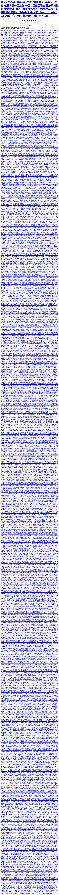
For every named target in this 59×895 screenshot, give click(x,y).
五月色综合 (13, 263)
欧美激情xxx (49, 456)
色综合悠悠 (33, 495)
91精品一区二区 (33, 361)
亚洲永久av (24, 863)
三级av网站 (24, 105)
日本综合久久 (8, 854)
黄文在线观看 (47, 111)
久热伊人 (9, 427)
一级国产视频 (10, 37)
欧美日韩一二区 (23, 527)
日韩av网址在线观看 (17, 579)
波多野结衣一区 (16, 858)
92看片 (50, 667)
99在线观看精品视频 (46, 205)
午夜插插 (13, 109)
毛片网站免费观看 (25, 71)
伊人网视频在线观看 (52, 93)
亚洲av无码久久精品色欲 (15, 869)
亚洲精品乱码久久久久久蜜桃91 (48, 313)
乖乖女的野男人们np (46, 287)
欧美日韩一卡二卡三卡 (27, 190)
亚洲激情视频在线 (8, 775)
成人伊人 (41, 596)
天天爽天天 (19, 261)
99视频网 (29, 327)
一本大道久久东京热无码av (41, 314)
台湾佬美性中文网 (28, 261)
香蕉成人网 (12, 795)
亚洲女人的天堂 (14, 134)
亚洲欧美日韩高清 (38, 730)
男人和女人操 (24, 401)
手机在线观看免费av (28, 51)
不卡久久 (48, 226)
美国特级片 (40, 887)
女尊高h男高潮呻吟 (40, 450)
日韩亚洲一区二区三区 (47, 232)
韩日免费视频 (6, 537)
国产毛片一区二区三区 (22, 469)
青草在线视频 (54, 440)
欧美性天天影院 (19, 521)
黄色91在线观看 (7, 222)
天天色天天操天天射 (35, 366)
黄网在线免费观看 (33, 445)
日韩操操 (18, 185)
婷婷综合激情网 (15, 305)
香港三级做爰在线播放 (19, 258)
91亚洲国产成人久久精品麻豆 (15, 813)
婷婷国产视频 (42, 103)
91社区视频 (26, 366)
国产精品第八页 (34, 93)
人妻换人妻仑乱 (37, 56)
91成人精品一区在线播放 (18, 735)
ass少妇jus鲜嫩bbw (47, 511)
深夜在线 (28, 197)
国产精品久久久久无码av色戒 (40, 179)
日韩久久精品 (53, 658)
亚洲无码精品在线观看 (22, 388)
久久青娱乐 (11, 885)
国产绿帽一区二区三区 (7, 229)
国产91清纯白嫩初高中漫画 (11, 392)
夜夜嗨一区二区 (20, 297)
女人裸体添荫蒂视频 (20, 338)
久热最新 (34, 168)
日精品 (45, 556)
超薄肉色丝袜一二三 (35, 201)
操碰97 (16, 214)
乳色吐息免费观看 (10, 766)
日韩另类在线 (11, 451)
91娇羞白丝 (52, 419)
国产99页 (54, 285)
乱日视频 (5, 695)
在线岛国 (46, 189)
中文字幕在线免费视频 (19, 688)
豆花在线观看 (38, 50)
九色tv (49, 230)
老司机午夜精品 (37, 238)
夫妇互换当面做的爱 (18, 532)
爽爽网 (47, 658)
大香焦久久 (52, 625)
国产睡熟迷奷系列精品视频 (18, 829)
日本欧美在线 (4, 438)
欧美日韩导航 (31, 667)
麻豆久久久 (50, 209)
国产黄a (48, 566)
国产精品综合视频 (32, 480)
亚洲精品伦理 (47, 803)
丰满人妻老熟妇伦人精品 (8, 640)
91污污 (32, 613)
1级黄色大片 (21, 461)
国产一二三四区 (26, 524)
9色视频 (34, 403)
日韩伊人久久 (18, 218)
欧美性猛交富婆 (40, 248)
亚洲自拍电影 (15, 751)
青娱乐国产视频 (52, 571)
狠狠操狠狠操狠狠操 (40, 754)
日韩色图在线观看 (44, 74)
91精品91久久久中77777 (14, 414)
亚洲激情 (51, 122)
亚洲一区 (22, 811)
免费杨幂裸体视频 (47, 47)
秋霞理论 (28, 632)
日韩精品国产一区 (14, 582)
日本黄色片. (42, 529)
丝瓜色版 (30, 313)
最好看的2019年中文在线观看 (23, 119)
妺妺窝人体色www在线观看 (24, 845)
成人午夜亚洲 (29, 79)
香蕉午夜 (10, 400)
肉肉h (23, 314)
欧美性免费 (30, 353)
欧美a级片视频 (5, 440)
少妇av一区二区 (45, 806)
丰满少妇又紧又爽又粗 (7, 345)
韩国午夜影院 (48, 479)
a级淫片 (3, 824)
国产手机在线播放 (37, 111)
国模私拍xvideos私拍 (24, 785)
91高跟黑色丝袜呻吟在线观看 (14, 80)
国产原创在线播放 (49, 284)
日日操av (31, 469)
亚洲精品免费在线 (14, 477)
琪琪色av (26, 879)
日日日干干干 (37, 735)
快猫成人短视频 (26, 129)
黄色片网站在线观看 (27, 89)
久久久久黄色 (51, 177)
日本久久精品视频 (34, 174)
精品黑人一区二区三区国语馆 (40, 211)
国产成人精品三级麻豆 (23, 563)
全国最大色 (8, 505)
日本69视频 (16, 448)
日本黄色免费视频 (41, 182)
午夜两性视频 (37, 796)
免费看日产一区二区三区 (13, 174)
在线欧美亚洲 (9, 632)
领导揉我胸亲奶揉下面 (42, 363)
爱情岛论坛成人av (26, 192)
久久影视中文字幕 (34, 617)
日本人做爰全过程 (47, 369)
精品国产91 (11, 611)
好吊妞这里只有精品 (12, 200)
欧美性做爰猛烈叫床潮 (19, 106)
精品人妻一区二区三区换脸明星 (48, 39)
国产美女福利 (54, 740)
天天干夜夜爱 (35, 758)
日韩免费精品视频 (33, 276)
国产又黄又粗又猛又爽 (31, 392)
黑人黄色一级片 (30, 738)
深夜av (3, 711)
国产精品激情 (37, 297)
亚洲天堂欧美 (13, 245)
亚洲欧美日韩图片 (13, 758)
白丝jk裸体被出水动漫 (17, 398)
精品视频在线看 (38, 877)
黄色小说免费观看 (50, 580)
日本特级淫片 (13, 756)
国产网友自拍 (53, 192)
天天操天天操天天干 (32, 121)
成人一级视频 (28, 521)
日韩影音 (3, 106)
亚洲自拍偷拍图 (17, 854)
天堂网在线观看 (39, 316)
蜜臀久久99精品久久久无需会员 (30, 663)
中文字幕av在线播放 (30, 493)
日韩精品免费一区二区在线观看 (46, 543)
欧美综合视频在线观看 (37, 551)
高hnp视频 (10, 145)
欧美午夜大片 (17, 745)
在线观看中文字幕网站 (48, 567)
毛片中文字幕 (41, 180)
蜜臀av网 (46, 858)
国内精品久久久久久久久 (18, 426)
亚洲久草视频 (34, 66)
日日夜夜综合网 (20, 334)
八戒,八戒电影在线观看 (37, 767)
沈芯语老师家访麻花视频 (24, 513)
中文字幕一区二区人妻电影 (40, 235)
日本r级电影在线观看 (23, 326)
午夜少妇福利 (10, 176)
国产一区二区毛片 (46, 409)
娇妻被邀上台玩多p (36, 684)
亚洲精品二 (7, 735)
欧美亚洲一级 (11, 387)
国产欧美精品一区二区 (23, 558)
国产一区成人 (53, 892)
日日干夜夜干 (48, 550)
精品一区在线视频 (29, 780)
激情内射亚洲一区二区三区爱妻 (47, 622)
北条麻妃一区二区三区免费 (33, 409)
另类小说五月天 (12, 98)
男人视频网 (9, 269)
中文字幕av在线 (28, 598)
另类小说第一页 (51, 92)
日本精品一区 (45, 753)
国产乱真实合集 (15, 132)
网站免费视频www (16, 848)
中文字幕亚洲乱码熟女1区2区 (36, 142)
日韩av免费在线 (49, 193)
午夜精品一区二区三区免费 (13, 316)
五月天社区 (30, 301)
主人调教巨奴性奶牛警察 (25, 205)
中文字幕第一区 (29, 250)
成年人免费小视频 (27, 463)
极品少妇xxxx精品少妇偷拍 (51, 698)
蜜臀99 (51, 363)
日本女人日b (40, 642)
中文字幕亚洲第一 (50, 242)
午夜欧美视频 (18, 480)
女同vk (2, 129)
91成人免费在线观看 (38, 688)
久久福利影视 (49, 564)
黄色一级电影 (14, 877)
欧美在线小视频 (24, 361)
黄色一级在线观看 (48, 156)
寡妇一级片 (9, 601)
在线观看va (38, 677)
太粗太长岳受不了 (6, 730)
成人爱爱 (13, 769)
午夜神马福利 (51, 521)
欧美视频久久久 (39, 340)
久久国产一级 (17, 108)
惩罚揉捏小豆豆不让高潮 (19, 616)
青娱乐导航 (36, 374)
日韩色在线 (8, 574)
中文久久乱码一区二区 (15, 332)
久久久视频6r (29, 297)
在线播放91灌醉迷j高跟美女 (29, 269)
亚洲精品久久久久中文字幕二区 (32, 139)
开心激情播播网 (52, 743)
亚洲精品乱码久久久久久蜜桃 (14, 356)
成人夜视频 (8, 890)
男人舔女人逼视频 (23, 419)
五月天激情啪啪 (33, 388)
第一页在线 (8, 255)
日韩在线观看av (48, 674)
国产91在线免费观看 (18, 535)
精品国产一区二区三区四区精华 (22, 550)
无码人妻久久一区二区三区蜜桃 (24, 308)
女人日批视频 (22, 92)
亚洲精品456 (22, 103)
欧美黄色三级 (26, 474)
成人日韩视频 (32, 158)
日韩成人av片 (36, 306)
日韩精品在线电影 (42, 106)
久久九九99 (41, 464)
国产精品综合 (46, 206)
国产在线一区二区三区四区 (17, 619)
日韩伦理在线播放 (45, 440)
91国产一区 (21, 877)
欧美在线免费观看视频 (41, 509)
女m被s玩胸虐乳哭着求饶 (48, 258)
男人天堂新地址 (18, 416)
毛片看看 (25, 721)
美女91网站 (50, 508)
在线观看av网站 (12, 293)
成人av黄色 (46, 730)
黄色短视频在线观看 (50, 501)
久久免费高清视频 (50, 808)
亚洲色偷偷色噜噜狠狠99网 (43, 738)
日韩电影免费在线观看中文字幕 (15, 493)
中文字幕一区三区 (6, 663)
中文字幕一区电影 (14, 203)
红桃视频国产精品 (31, 137)
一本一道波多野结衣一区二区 (19, 584)
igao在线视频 (53, 171)
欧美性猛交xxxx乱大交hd (42, 408)
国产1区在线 (41, 480)
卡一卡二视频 (22, 437)
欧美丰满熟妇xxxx (46, 229)
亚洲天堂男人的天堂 (34, 287)
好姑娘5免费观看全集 (41, 682)
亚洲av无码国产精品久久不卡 (31, 101)
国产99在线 (33, 71)
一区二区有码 (43, 355)
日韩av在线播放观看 (12, 92)
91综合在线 (20, 82)
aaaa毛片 (38, 118)
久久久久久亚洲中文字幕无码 (33, 206)
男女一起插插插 (52, 124)
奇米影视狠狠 (24, 708)
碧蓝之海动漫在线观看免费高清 (32, 832)
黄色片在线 (53, 540)
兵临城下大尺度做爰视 (20, 161)
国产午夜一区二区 (36, 421)
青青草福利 (32, 866)
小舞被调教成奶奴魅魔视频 (47, 101)
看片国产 (55, 205)
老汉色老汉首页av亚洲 (29, 226)
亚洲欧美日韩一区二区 (49, 883)
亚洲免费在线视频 (53, 584)
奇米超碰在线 (38, 116)
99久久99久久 (8, 484)
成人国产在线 (40, 401)
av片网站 (54, 877)
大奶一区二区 (13, 209)
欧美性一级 (26, 724)
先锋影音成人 (6, 743)
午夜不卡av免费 (17, 593)
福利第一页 (12, 113)
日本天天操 (28, 87)
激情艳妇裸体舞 (48, 467)
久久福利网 (30, 405)
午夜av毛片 (33, 858)
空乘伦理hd (20, 35)
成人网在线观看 (44, 426)
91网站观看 (14, 206)
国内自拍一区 (52, 245)
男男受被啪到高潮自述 (10, 238)
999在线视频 (41, 253)
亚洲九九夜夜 (4, 203)
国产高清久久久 (22, 343)
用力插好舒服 (10, 214)
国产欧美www (48, 871)
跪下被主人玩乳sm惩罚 (37, 593)
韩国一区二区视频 (32, 671)
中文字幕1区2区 (21, 98)
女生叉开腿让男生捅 (19, 529)
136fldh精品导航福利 (17, 787)
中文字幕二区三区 (11, 121)
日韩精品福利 (48, 833)
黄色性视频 (19, 101)
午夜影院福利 (31, 875)
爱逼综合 (38, 122)
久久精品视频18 (33, 145)
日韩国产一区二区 (25, 303)
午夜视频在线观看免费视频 (18, 830)
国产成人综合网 (18, 126)
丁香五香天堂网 (39, 334)
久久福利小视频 (9, 216)
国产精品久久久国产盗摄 (46, 890)
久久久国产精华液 (28, 867)
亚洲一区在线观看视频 (32, 355)
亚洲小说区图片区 (39, 301)
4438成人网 (46, 585)
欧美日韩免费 (26, 95)
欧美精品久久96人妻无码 (28, 68)
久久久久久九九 (49, 140)
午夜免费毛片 (10, 658)
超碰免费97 (8, 600)
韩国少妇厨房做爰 (20, 567)
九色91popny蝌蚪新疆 (11, 326)
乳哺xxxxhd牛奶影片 (12, 163)
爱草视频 (42, 109)
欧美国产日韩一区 (17, 880)
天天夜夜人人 (42, 361)
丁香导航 (24, 142)
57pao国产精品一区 (29, 318)
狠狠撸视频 (32, 401)
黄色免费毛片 (48, 864)
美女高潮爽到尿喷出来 (46, 758)
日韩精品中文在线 (43, 303)
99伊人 (47, 385)
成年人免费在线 (29, 609)
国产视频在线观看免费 (48, 737)
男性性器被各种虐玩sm (21, 659)
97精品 (2, 255)
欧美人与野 (9, 550)
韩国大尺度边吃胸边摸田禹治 (37, 108)
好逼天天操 (17, 55)
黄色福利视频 (15, 311)
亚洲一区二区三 (32, 472)
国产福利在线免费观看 (26, 458)
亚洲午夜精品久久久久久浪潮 (30, 350)
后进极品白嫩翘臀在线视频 (50, 85)
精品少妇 (22, 255)
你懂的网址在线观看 (18, 248)
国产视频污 (26, 787)
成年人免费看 (23, 182)
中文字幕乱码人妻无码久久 (47, 143)
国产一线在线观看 (31, 774)
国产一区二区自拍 (26, 551)
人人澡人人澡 (44, 827)
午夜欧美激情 (34, 72)
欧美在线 (50, 168)
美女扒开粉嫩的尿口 (17, 266)
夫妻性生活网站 (31, 414)
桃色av (8, 456)
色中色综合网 (35, 219)
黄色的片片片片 (42, 216)
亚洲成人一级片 (37, 398)
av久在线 (25, 393)
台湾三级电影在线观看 (26, 464)
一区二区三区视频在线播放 (23, 421)
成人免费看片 (6, 340)
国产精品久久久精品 (39, 482)
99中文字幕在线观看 (6, 95)
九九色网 (19, 413)
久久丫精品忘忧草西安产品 (45, 66)
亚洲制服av (36, 882)
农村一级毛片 (26, 613)
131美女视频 (41, 388)
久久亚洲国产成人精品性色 (8, 87)
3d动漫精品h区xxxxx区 (10, 709)
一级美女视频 (23, 288)
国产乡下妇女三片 (23, 63)
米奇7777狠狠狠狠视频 (37, 550)
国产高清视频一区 (39, 467)
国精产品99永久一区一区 (35, 703)
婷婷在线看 (4, 55)
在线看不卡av (32, 522)
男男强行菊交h (53, 309)
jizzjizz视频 (44, 448)
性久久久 (3, 426)
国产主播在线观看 (45, 300)
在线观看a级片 (19, 37)
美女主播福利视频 (38, 698)
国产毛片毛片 (6, 887)
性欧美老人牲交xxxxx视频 (36, 64)
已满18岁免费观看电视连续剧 (19, 472)
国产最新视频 (50, 403)
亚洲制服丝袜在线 (48, 40)
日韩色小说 (28, 214)
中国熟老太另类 (36, 100)
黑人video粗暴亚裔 (14, 130)
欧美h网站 (32, 240)
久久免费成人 (50, 588)
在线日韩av (53, 53)
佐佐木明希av (4, 208)
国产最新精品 (40, 656)
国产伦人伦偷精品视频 (19, 759)
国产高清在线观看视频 (10, 546)
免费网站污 (50, 361)
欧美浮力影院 (20, 556)
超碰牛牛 (50, 721)
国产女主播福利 (10, 221)
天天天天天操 (46, 134)
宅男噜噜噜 (37, 448)
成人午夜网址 (18, 393)
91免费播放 (44, 150)
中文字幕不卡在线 (16, 284)
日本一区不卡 (27, 37)
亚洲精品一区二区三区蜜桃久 (21, 704)
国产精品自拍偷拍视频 (15, 319)
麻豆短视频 (45, 398)
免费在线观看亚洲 (34, 77)
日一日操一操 (40, 367)
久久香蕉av (45, 122)
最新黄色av (36, 74)
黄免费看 (14, 279)
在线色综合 (48, 500)
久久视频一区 (31, 182)
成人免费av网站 (14, 384)
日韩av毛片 (48, 774)
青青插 (36, 379)
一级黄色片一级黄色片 (41, 319)
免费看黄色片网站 (50, 95)
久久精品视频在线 (30, 127)
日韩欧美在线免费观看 (38, 37)
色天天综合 (18, 89)
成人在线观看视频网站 (35, 266)
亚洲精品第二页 (23, 732)
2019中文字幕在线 (17, 467)
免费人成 (5, 271)
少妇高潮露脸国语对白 (15, 438)
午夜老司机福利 (24, 177)
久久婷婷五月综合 (50, 176)
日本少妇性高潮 (24, 680)
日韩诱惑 (44, 432)
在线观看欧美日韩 (8, 50)
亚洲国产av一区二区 (13, 268)
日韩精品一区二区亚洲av (38, 566)
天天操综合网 (19, 766)
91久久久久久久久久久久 (50, 661)
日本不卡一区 (43, 804)
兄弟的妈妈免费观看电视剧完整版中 (35, 247)
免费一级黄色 (15, 669)
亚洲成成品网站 (34, 443)
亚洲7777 (18, 801)
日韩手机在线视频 (18, 240)
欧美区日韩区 (34, 185)
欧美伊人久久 (5, 116)
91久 (53, 756)
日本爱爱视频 (21, 263)
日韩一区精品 (27, 218)
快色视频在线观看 (9, 85)
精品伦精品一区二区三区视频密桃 (42, 750)
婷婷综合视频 (52, 364)
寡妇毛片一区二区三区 (46, 290)
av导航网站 (21, 661)
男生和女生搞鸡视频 (32, 338)
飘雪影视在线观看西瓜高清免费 (47, 292)
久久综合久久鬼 (26, 593)
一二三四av (19, 292)
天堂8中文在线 (39, 861)
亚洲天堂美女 (51, 553)
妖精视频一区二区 (50, 843)
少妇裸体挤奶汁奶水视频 (7, 193)
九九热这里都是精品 (48, 60)
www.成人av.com (8, 161)
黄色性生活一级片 (30, 280)
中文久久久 (7, 814)
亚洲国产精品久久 (25, 114)
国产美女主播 (54, 134)
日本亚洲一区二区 (8, 168)
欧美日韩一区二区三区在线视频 (12, 309)
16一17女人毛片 (24, 164)
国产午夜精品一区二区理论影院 (23, 306)
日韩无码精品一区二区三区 (43, 461)
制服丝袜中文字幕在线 (37, 55)
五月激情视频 (17, 833)
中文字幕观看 (51, 372)
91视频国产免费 (33, 561)
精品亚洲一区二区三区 (36, 447)
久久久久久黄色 (46, 266)
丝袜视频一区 (41, 95)
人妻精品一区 (27, 827)
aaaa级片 (45, 419)
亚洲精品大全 (23, 134)
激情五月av (19, 235)
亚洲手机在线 (17, 463)
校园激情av (8, 532)
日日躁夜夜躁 (42, 72)
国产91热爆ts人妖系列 (32, 529)
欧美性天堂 (45, 222)
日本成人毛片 (37, 324)
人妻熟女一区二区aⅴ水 (41, 863)
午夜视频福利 (47, 84)
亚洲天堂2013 (54, 434)
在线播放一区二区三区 (28, 153)
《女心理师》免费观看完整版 (24, 150)
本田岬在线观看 (19, 485)
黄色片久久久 (45, 201)
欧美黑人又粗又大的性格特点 (30, 193)
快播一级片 (38, 209)
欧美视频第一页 (16, 298)
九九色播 (16, 345)
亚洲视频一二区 (10, 646)
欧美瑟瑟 (19, 655)
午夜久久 (37, 258)
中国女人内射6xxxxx (9, 235)
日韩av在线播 (46, 213)
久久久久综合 (42, 445)
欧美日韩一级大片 (21, 184)
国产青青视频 (24, 625)
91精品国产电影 (24, 132)
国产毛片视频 (33, 164)
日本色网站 (15, 427)
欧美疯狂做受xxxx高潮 (12, 487)
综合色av (12, 656)
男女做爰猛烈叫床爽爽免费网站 (41, 545)
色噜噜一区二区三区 (51, 180)
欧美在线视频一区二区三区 (10, 575)
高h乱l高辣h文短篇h (21, 795)
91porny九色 (11, 717)
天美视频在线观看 (45, 195)
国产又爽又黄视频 (15, 224)
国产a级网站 (49, 256)
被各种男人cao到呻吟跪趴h (23, 100)
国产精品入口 (13, 563)
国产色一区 (15, 455)
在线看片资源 (30, 43)
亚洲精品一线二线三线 (26, 448)
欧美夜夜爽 (16, 177)
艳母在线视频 (50, 103)
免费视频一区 (54, 590)
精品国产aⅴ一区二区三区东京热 (46, 517)
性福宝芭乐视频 (41, 403)
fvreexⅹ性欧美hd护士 (43, 184)
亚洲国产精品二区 (42, 721)
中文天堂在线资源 (51, 321)
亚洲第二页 (4, 190)
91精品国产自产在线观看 (36, 496)
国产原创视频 (33, 721)
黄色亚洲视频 (4, 479)
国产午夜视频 (34, 622)
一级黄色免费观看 (40, 453)
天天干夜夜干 (53, 271)
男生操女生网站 (53, 424)
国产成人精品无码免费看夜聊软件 (32, 585)
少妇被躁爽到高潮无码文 (45, 329)
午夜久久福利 (33, 630)
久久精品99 (31, 282)
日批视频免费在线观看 (24, 179)
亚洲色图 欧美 (8, 616)
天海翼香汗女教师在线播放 (22, 611)
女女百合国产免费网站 (37, 471)
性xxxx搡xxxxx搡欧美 (37, 803)
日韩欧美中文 (8, 329)
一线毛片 (40, 159)
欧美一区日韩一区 (24, 427)
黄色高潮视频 (47, 742)
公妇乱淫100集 (47, 814)
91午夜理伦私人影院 (20, 555)
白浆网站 (41, 379)
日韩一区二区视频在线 (29, 271)
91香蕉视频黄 (25, 156)
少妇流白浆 (47, 250)
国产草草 (34, 87)
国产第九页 (46, 238)
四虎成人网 (7, 866)
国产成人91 (48, 638)
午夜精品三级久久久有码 (42, 51)
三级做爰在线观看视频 (21, 675)
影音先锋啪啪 (27, 219)
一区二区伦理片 (38, 221)
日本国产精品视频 (33, 176)
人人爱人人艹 (36, 214)
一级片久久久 (31, 459)
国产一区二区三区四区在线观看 (10, 846)
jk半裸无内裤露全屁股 (28, 838)
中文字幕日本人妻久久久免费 (18, 590)
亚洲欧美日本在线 (8, 147)
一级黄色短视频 (16, 790)
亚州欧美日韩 (42, 561)
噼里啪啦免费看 (26, 140)
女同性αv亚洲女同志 (50, 379)
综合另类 (50, 775)
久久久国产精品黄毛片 (28, 293)
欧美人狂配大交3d (30, 442)
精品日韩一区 (41, 717)
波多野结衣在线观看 (33, 795)
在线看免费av (22, 43)
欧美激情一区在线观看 (36, 268)
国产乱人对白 (31, 113)
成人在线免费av (53, 677)
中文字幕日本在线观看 (32, 39)
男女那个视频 (15, 456)
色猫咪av (20, 259)
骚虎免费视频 (25, 264)
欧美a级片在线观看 (43, 69)
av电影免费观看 (32, 709)
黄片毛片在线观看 (37, 243)
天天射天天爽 (4, 879)
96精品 (24, 851)
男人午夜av (30, 700)
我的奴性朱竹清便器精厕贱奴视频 (43, 330)
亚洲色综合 (9, 464)
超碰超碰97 (9, 648)
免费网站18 (15, 522)
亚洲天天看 (45, 888)
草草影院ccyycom (11, 777)
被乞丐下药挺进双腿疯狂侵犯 (17, 61)
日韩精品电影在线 (23, 850)
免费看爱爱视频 (17, 147)
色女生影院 (34, 538)
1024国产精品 (14, 864)
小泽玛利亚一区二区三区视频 (28, 171)
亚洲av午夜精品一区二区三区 (17, 492)
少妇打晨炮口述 (33, 635)
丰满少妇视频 (45, 118)
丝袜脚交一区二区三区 (12, 285)
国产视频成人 (33, 159)
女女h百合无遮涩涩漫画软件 (33, 151)
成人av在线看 (24, 537)
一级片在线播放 (35, 163)
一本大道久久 (17, 180)
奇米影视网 (41, 337)
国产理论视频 (16, 505)
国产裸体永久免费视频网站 (11, 527)
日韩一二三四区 (47, 427)
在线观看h (13, 369)
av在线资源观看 (51, 485)
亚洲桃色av (24, 596)
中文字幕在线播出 (11, 690)
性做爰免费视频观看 (19, 632)
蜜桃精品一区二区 (14, 634)
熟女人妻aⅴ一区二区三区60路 (50, 114)
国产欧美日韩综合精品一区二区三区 (26, 498)
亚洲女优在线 (42, 350)
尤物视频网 (45, 358)
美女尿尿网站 (8, 588)
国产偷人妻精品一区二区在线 (34, 492)
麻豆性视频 (48, 247)
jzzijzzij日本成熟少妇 (51, 253)
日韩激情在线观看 (35, 435)
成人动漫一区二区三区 (7, 287)
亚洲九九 (20, 721)
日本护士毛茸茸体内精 (31, 42)
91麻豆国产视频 (36, 463)
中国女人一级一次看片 (14, 190)
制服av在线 (52, 259)
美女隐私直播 (10, 485)
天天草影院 (16, 50)
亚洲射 (51, 495)
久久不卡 (9, 535)
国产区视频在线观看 (6, 595)
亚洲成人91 (14, 69)
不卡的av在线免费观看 (41, 667)
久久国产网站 (9, 72)
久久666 (14, 413)
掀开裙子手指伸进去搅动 (36, 419)
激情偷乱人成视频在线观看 (40, 458)
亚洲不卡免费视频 (32, 711)
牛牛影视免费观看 (23, 187)
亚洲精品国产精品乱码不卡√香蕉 (17, 39)
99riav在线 (15, 574)
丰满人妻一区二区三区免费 (8, 801)
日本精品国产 (23, 621)
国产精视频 (32, 118)
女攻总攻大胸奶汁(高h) (38, 687)
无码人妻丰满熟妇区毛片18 (23, 172)
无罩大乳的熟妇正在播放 (21, 135)
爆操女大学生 (48, 64)
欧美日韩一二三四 (15, 118)
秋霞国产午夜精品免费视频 (23, 769)
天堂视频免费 (15, 90)
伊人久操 (47, 37)
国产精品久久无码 (50, 63)
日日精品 (21, 337)
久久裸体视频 (32, 135)
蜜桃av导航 (40, 714)
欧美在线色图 (29, 729)
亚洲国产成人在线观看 (14, 237)
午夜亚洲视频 (31, 788)
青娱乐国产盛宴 (22, 727)
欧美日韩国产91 (39, 250)
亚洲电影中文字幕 (32, 772)
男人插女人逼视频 (27, 548)
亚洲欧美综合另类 (52, 790)
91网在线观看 (26, 872)
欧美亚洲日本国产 (42, 719)
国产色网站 (16, 114)
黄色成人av (8, 790)
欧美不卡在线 (54, 800)
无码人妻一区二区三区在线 (28, 242)
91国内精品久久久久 (47, 327)
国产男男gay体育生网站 (41, 380)
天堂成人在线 (22, 574)
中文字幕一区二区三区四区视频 (35, 161)
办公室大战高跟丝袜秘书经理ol (16, 280)
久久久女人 (4, 400)
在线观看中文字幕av (42, 527)
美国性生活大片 (10, 111)
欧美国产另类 (50, 450)
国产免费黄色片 (22, 166)
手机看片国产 (23, 779)
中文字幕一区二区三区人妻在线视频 (11, 422)
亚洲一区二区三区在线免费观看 (40, 540)
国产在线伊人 (21, 245)
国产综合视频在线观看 (7, 126)
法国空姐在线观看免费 (23, 97)
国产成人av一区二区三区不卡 (32, 82)
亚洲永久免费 (49, 337)
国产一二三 (21, 442)
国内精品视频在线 (34, 629)
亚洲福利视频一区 (6, 301)
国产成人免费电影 (15, 342)
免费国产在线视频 (6, 311)
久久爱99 (6, 698)
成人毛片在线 (9, 180)
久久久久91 (16, 509)
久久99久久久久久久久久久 (47, 174)
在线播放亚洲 (9, 463)
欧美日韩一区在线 (26, 761)
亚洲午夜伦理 (49, 595)
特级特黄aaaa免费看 (24, 456)
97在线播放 (39, 90)
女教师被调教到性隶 (13, 148)
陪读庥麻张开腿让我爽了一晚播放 (38, 648)
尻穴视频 (3, 648)
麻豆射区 (25, 266)
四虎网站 (10, 503)
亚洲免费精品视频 (53, 629)
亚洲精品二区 (53, 201)
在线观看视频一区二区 (13, 348)
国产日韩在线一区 (9, 803)
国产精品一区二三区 (8, 827)
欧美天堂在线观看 (28, 859)
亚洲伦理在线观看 (8, 543)
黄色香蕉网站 (15, 64)
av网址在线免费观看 (23, 77)
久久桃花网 (18, 746)
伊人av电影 (43, 214)
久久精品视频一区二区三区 (36, 63)
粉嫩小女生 (27, 893)
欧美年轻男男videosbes (51, 135)
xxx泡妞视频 (26, 377)
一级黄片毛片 (52, 653)
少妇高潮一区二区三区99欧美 (26, 200)
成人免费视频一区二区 (26, 222)
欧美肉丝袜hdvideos (16, 474)
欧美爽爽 (33, 230)
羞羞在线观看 (24, 342)
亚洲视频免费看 (12, 430)
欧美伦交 (55, 550)
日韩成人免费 (6, 140)
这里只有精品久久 (21, 700)
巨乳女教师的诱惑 (26, 614)
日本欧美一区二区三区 (42, 68)
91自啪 (35, 717)
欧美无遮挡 (43, 848)
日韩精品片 (34, 748)
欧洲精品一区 (6, 622)
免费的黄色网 (30, 50)
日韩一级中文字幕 (10, 664)
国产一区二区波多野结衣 (37, 592)
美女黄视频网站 (33, 625)
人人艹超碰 (46, 45)
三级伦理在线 (40, 158)
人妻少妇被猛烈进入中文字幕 (37, 382)
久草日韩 (31, 48)
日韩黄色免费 (28, 74)
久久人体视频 (39, 200)
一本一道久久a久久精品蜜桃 (49, 366)
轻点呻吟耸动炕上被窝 (46, 77)
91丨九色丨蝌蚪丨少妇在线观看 (36, 819)
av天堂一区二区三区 (8, 406)
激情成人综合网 (19, 227)
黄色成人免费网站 (53, 387)
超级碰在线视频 (31, 122)
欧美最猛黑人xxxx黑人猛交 (8, 580)
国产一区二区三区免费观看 (12, 300)
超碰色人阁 (21, 206)
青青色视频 (37, 343)
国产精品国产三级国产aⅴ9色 (39, 485)
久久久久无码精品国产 (26, 84)
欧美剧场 (44, 832)
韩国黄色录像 (51, 395)
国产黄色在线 (38, 624)
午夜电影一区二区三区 (40, 203)
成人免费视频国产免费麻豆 (18, 45)
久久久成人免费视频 (42, 413)
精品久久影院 (20, 66)
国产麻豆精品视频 (50, 234)
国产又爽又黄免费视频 (28, 319)
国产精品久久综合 (41, 872)
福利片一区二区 (21, 121)
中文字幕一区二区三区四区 (20, 371)
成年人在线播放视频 (39, 321)
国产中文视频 (6, 230)
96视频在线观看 (28, 775)
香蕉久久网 (50, 448)
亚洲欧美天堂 (49, 792)
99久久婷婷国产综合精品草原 (32, 227)
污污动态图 (37, 598)
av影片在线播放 (27, 398)
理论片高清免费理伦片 (15, 253)
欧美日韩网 (14, 866)
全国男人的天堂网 (21, 137)
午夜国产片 (36, 426)
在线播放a (22, 214)
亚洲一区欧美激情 (13, 442)
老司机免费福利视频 (19, 79)
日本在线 (3, 529)
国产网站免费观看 (35, 53)
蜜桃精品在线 (31, 577)
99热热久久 (41, 638)
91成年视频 (8, 298)
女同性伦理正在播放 (15, 116)
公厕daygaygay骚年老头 (14, 603)
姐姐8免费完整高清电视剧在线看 (32, 608)
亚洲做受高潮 (47, 285)
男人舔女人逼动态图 (50, 153)
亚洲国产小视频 (17, 95)
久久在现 (26, 66)
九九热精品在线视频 (31, 606)
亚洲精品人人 (52, 42)
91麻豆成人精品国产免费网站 (27, 601)
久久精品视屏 (48, 334)
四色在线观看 (18, 495)
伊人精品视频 (49, 453)
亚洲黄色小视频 (39, 284)
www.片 (23, 277)
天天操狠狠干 (25, 858)
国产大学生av (20, 195)
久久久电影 (12, 737)
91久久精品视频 (15, 551)
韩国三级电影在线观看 (49, 555)
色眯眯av (3, 182)
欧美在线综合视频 (13, 63)
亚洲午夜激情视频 (17, 329)
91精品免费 (48, 301)
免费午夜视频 (35, 513)
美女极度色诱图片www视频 (34, 484)
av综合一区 (26, 495)
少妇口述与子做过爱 (13, 303)
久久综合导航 (43, 629)
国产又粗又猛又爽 (26, 771)
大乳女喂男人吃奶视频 (24, 279)
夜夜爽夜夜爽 (16, 506)
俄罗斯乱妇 (47, 666)
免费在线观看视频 (25, 572)
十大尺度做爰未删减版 (15, 516)
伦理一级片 (14, 169)
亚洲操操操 (25, 516)
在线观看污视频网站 (9, 150)
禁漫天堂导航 (17, 269)
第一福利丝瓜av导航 (49, 98)
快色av (40, 326)
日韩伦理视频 (53, 380)
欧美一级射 (42, 787)
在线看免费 (50, 87)
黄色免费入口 (30, 387)
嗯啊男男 (46, 414)
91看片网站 (25, 422)
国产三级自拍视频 (14, 60)
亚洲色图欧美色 (47, 703)
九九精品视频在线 (28, 235)
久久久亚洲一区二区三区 (31, 390)
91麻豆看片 (51, 488)
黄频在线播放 (26, 253)
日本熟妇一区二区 (42, 584)
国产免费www (41, 137)
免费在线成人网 (49, 466)
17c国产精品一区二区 (41, 148)
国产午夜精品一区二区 (11, 727)
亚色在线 (14, 496)
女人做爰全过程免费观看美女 (12, 277)
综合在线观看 (18, 542)
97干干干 (7, 769)
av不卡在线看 (23, 282)
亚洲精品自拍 (46, 603)
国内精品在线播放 (52, 729)
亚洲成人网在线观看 (32, 69)
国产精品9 (21, 882)
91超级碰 (17, 658)
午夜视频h (44, 451)
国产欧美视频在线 (39, 155)
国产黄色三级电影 (50, 722)
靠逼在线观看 (34, 880)
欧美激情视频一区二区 (40, 48)
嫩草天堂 (33, 817)
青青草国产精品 (48, 376)
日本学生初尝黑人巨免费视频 (30, 801)
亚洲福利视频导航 (29, 579)
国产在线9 (25, 703)
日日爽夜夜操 (44, 163)
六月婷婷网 (41, 711)
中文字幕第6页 (53, 527)
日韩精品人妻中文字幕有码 (15, 534)
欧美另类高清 (10, 119)
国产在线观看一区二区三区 (45, 272)
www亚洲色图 (49, 147)
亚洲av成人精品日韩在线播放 (28, 582)
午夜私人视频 (16, 222)
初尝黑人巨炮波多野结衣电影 (49, 227)
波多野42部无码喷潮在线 (28, 234)
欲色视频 (44, 508)
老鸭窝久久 (23, 122)
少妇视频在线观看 (36, 737)
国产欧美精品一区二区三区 (19, 313)
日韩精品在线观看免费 (42, 259)
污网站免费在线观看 (13, 122)
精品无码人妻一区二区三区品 (26, 450)
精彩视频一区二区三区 (35, 432)
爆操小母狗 (12, 835)
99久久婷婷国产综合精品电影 (21, 201)
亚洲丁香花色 (29, 277)
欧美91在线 (8, 719)
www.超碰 (23, 50)
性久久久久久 (29, 347)
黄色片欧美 (31, 322)
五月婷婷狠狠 (39, 742)
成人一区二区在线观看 (42, 442)
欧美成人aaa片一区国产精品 (14, 642)
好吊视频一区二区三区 (12, 295)
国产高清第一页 (13, 698)
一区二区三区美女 (34, 143)
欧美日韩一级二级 (8, 617)
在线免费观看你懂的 (52, 443)
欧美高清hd (45, 353)
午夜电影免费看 (26, 274)
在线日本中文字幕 (33, 846)
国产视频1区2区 (5, 635)
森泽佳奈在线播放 (34, 300)
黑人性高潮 (33, 132)
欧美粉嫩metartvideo (26, 674)
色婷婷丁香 (44, 524)
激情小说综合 (40, 535)
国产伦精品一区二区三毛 (42, 332)
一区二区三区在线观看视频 (19, 600)
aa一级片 (3, 792)
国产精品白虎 (11, 66)
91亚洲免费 (42, 390)
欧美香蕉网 (36, 416)
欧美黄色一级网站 (53, 509)
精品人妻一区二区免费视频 (10, 850)
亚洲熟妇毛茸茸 (35, 524)
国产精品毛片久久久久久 (29, 519)
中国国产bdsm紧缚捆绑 (34, 874)
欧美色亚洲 (41, 193)
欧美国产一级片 (16, 614)
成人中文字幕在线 (30, 743)
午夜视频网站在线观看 (15, 479)
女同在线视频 (41, 135)
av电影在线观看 (53, 858)
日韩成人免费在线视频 (49, 116)
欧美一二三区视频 (38, 674)
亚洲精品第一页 (40, 226)
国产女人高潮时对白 (9, 185)
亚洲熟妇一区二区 (9, 218)
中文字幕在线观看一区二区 (23, 40)
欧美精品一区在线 (33, 288)
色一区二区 (39, 134)
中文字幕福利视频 (35, 298)
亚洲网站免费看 (20, 774)
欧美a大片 (50, 311)
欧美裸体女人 (15, 337)
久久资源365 (39, 189)
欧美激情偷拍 (40, 169)
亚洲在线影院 (47, 200)
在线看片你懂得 (50, 298)
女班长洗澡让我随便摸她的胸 (30, 638)
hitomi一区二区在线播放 (35, 213)
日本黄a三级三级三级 (15, 696)
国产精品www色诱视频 (51, 255)
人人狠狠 (45, 769)
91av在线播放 (24, 629)
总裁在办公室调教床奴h (21, 158)
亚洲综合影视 (52, 279)
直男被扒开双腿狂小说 (12, 824)
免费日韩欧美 (24, 118)
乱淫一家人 (43, 92)
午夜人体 (53, 463)
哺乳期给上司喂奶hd (32, 829)
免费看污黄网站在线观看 (41, 364)
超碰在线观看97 (10, 792)
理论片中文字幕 (25, 55)
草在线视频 (35, 685)
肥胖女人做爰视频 (30, 816)
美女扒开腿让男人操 (22, 496)
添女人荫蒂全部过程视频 (38, 140)
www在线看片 (40, 397)
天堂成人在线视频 (39, 616)
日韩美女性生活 (52, 105)
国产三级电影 (14, 43)
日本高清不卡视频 (9, 495)
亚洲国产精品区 (50, 526)
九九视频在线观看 (43, 192)
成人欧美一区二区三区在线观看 (45, 61)
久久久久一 (48, 616)
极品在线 (24, 440)
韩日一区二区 (31, 134)
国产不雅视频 (23, 577)
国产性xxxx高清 (26, 232)
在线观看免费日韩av (6, 151)
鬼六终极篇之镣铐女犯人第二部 (38, 177)
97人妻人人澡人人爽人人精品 (35, 574)
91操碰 (28, 109)
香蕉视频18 (27, 766)
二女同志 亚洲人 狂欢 (46, 416)
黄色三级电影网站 (21, 408)
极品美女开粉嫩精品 (52, 822)
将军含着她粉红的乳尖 (27, 116)
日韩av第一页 (52, 769)
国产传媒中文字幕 (20, 42)
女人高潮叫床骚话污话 (17, 888)
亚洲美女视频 (28, 411)
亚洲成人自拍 (4, 35)
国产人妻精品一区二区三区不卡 (12, 142)
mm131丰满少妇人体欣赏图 (12, 722)
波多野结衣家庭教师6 (41, 124)
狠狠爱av (45, 813)
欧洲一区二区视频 (27, 814)
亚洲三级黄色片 (52, 438)
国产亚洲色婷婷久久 (8, 447)
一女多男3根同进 (24, 268)
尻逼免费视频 (34, 658)
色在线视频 (53, 45)
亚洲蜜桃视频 (15, 124)
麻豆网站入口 (27, 559)
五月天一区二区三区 (21, 113)
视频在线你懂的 (40, 385)
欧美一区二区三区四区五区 (38, 456)
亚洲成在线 (48, 264)
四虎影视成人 (49, 614)
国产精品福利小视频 (17, 585)
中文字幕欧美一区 (27, 466)
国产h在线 (27, 888)
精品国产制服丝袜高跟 (43, 345)
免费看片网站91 (20, 753)
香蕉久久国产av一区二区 (25, 698)
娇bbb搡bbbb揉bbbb (16, 821)
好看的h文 (27, 825)
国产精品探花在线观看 (29, 363)
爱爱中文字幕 (49, 480)
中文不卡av (36, 890)
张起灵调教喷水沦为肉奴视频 (42, 79)
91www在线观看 (48, 825)
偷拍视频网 (50, 263)
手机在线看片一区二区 (11, 179)
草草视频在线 (11, 137)
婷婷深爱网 (52, 442)
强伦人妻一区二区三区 (29, 169)
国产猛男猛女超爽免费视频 (20, 385)
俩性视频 (6, 696)
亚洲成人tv (52, 645)
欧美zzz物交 (41, 606)
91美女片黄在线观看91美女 (27, 487)
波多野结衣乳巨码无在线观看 (13, 517)
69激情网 (29, 98)
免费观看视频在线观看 (49, 516)
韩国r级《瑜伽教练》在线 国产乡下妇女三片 (35, 869)
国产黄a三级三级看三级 (40, 609)
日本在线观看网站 (38, 84)
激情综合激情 (13, 35)
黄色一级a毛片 (50, 108)
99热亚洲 (20, 169)
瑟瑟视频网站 (10, 89)
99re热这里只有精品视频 (24, 403)
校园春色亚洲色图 (53, 150)
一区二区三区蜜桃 (13, 187)
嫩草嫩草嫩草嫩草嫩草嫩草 (29, 517)
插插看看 (7, 169)
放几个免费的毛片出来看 (40, 347)
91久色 (49, 695)
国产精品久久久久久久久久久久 (14, 429)
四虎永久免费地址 (35, 806)
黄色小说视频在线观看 (52, 322)
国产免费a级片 (20, 247)
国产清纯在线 (7, 313)
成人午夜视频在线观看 (50, 592)
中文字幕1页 (11, 508)
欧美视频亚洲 (46, 498)
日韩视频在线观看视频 (9, 251)
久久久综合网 (31, 367)
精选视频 (39, 60)
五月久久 (51, 163)
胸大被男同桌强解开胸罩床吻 (13, 58)
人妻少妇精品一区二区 (27, 793)
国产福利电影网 (8, 371)
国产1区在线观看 (31, 437)
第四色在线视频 (43, 829)
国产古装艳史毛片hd (17, 701)
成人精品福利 (18, 377)
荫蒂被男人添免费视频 (42, 171)
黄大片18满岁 (23, 90)
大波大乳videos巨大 (15, 350)
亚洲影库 (17, 629)
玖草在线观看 (11, 382)
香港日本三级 (50, 126)
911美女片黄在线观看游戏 (19, 890)
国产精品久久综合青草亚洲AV (39, 279)
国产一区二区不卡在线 (21, 85)
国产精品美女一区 (28, 321)
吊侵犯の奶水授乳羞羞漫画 (8, 172)
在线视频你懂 (10, 725)
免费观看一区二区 (42, 817)
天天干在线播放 (48, 288)
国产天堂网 (29, 688)
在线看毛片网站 (49, 777)
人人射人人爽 (32, 537)
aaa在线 (8, 426)
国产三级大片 (42, 198)
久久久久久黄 (46, 277)
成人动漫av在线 (42, 42)
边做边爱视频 (32, 455)
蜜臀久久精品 (52, 513)
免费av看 (34, 645)
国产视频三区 (11, 556)
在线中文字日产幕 (18, 514)
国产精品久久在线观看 (41, 245)
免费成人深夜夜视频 (37, 98)
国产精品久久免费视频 (7, 108)
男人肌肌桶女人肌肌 (22, 561)
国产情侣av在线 (8, 385)
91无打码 (7, 45)
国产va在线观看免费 (29, 535)
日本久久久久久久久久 (7, 445)
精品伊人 (18, 68)
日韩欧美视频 (41, 164)
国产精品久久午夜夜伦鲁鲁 (44, 522)
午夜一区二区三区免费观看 (8, 561)
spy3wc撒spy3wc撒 (46, 82)
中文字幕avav (19, 656)
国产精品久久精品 (19, 885)
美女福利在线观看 (52, 579)
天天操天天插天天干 (26, 476)
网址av (9, 809)
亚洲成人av (31, 453)
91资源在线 (48, 316)
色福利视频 (7, 369)
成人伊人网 (53, 206)
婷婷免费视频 (23, 864)
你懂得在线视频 (9, 675)
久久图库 (15, 103)
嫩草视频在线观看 (10, 424)
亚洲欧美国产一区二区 (50, 55)
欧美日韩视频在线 (46, 651)
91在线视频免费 (10, 261)
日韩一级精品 (35, 488)
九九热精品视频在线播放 (7, 659)
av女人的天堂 (10, 393)
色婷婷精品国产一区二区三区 (28, 60)
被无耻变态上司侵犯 (48, 90)
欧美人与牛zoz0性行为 (23, 435)
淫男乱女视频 (5, 321)
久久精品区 (30, 690)
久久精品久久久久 (37, 40)
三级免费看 (45, 677)
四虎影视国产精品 (10, 609)
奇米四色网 (14, 359)
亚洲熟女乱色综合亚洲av (38, 197)
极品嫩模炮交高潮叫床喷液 (48, 97)
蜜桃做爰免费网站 (53, 319)
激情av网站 (4, 137)
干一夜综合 (21, 347)
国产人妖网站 (21, 677)
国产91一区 (31, 311)
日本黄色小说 (22, 69)
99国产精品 (13, 490)
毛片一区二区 (50, 164)
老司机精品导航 (7, 579)
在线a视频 (39, 498)
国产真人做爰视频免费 (23, 53)
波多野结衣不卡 (34, 109)
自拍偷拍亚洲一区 (23, 213)
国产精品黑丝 (6, 132)
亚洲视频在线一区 (40, 76)
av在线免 (48, 342)
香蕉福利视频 (43, 395)
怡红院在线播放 (13, 879)
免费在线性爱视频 (9, 227)
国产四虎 (22, 392)
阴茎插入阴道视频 (52, 472)
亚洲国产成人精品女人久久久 (13, 314)
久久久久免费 (50, 692)
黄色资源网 (41, 269)
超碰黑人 (29, 890)
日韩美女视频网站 (11, 513)
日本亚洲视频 (8, 279)
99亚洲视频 (44, 35)
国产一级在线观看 (31, 61)
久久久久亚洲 (40, 242)
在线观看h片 (22, 763)
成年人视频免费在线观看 (37, 871)
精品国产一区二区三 (46, 411)
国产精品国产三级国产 (12, 71)
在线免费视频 (10, 197)
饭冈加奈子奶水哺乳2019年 (12, 706)
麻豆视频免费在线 (33, 272)
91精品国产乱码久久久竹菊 (12, 189)
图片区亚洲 (17, 145)
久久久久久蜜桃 (15, 330)
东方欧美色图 (50, 371)
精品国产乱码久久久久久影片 (39, 632)
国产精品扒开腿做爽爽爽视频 (14, 51)
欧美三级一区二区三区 (9, 498)
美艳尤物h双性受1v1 (18, 56)
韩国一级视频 (17, 596)
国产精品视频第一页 (28, 80)
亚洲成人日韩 (41, 821)
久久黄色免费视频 (11, 53)
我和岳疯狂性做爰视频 (22, 792)
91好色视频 (55, 638)
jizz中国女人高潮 (31, 580)
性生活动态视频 (8, 219)
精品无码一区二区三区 (28, 854)
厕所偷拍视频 (8, 637)
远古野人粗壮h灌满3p (27, 796)
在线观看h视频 (19, 827)
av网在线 (44, 209)
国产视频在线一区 (52, 832)
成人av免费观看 (32, 422)
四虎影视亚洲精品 (20, 290)
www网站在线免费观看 (7, 542)
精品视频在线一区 (6, 206)
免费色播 (3, 601)
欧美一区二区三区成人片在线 (50, 421)
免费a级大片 (41, 748)
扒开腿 (12, 164)
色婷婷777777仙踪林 (35, 229)
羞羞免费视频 (16, 458)
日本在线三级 (15, 621)
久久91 (52, 159)
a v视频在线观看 (39, 282)
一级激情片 (37, 434)
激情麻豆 (49, 129)
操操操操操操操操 (20, 127)
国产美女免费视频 (18, 608)
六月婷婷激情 (53, 353)
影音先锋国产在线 (42, 709)
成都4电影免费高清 (52, 106)
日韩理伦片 (51, 324)
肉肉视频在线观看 (15, 105)
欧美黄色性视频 (38, 621)
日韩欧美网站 (34, 766)
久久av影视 (4, 442)
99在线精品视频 (51, 113)
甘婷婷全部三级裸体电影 (27, 754)
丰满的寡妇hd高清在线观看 (41, 892)
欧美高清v (14, 77)
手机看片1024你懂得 (49, 798)
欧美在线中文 (9, 240)
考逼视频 (22, 295)
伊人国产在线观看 (9, 127)
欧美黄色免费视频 (37, 769)
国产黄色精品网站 (49, 282)
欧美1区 (19, 293)
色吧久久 (26, 240)
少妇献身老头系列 (13, 155)
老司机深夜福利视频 (6, 688)
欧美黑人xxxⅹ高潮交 (38, 501)
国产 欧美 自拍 (47, 50)
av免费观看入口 (24, 500)
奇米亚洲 (19, 430)
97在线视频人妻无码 (36, 114)
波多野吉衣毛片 (49, 137)
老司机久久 (22, 738)
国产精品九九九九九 (52, 182)
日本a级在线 (9, 529)
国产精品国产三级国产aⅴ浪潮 (25, 546)
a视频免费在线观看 (11, 213)
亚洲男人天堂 (26, 803)
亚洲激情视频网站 (33, 596)
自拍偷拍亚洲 (42, 704)
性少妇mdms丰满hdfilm (30, 351)
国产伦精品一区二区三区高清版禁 (40, 274)
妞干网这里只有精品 (27, 221)
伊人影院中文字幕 (47, 56)
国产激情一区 (53, 358)
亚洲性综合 (43, 93)
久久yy (25, 503)
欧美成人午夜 (10, 338)
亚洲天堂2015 (35, 530)
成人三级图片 (30, 258)
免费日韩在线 (30, 595)
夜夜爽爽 (27, 725)
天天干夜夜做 (41, 384)
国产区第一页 (24, 635)
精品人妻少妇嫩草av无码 (17, 598)
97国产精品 (33, 95)
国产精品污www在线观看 (21, 287)
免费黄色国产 (43, 513)
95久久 (44, 692)
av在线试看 (32, 385)
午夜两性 (36, 643)
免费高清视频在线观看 (29, 147)
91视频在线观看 (49, 821)
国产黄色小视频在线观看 (12, 171)
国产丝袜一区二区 (6, 585)
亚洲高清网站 (40, 406)
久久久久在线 (53, 398)
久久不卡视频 (10, 42)
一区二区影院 (25, 185)
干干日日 (21, 767)
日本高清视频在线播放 (17, 74)
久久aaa (50, 377)
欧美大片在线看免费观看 (16, 139)
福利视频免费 (30, 682)
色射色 (21, 384)
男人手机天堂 (31, 90)
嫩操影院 (6, 384)
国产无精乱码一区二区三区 (38, 129)
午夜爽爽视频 (24, 300)
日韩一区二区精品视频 (7, 324)
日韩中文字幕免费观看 (35, 358)
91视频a (21, 775)
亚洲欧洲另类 (49, 158)
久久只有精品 (42, 671)
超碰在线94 (34, 216)
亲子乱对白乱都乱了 (32, 103)
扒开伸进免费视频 (41, 113)
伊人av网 (26, 248)
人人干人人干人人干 (52, 646)
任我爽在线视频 (27, 416)
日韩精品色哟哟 (9, 290)
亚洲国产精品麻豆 (28, 467)
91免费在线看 (43, 295)
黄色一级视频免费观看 (36, 156)
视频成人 (35, 263)
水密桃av (43, 139)
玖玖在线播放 (9, 258)
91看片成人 (11, 55)
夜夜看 (25, 453)
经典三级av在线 (47, 268)
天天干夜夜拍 (46, 326)
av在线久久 (18, 193)
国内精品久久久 (45, 558)
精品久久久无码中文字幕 (39, 126)
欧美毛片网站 (21, 501)
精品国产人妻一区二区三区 (34, 734)
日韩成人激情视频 (17, 719)
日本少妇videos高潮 (8, 306)
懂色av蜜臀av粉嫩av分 (24, 622)
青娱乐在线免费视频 (37, 542)
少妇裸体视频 (6, 90)
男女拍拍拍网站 (24, 64)
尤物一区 (19, 490)
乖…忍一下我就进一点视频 (8, 40)
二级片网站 (23, 653)
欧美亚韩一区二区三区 (25, 243)
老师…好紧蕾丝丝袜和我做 (31, 195)
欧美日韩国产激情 (16, 156)
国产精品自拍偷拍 (18, 76)
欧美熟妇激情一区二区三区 (25, 155)
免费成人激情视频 (17, 851)
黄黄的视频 (25, 108)
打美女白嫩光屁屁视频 (15, 548)
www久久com (9, 390)
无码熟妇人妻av (30, 334)
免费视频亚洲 (33, 543)
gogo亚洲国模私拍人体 (7, 135)
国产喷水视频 (20, 87)
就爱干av (15, 205)
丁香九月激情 (25, 553)
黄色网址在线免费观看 (39, 646)
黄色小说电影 (5, 511)
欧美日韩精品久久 (35, 558)
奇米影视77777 (40, 234)
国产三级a (28, 337)
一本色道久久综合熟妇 (48, 151)
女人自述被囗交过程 (37, 119)
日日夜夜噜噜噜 (23, 522)
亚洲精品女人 (26, 309)
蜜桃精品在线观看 (16, 663)
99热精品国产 (15, 653)
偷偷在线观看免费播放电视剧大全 (31, 696)
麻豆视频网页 (43, 488)
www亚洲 (7, 337)
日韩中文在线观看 (14, 742)
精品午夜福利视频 (39, 89)
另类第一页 (50, 350)
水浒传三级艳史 (35, 232)
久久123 (43, 298)
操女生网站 (51, 632)
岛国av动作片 (47, 119)
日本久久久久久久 (31, 106)
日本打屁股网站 (45, 190)
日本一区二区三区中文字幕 (29, 833)
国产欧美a (9, 106)
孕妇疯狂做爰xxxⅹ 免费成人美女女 (32, 430)
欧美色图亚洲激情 (47, 624)
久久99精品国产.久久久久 (35, 47)
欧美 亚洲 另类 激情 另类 (14, 93)
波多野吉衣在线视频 (40, 43)
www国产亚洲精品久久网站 (48, 58)
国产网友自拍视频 (35, 58)
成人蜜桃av (41, 658)
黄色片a (54, 416)
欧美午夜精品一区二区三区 (27, 505)
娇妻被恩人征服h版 (7, 153)
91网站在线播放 (48, 767)
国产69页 (52, 784)
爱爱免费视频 (26, 58)
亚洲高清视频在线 (6, 858)
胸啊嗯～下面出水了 (12, 259)
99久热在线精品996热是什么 (19, 47)
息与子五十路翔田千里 (24, 566)
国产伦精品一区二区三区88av (29, 588)
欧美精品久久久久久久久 (13, 530)
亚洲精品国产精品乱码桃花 (48, 469)
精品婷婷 (40, 288)
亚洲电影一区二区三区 (31, 198)
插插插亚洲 (42, 276)
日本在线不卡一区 (25, 130)
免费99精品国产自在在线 (10, 82)
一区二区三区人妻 (36, 888)
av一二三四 (31, 564)
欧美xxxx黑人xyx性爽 (39, 587)
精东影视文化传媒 (9, 377)
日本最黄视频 (11, 48)
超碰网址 (5, 869)
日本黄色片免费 (15, 192)
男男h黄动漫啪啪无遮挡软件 (27, 124)
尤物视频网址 (41, 588)
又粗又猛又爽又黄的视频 (25, 374)
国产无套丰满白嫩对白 (41, 311)
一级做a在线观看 (19, 324)
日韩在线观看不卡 (15, 793)
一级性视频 (49, 754)
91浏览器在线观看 (42, 168)
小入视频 (10, 198)
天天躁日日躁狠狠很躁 (38, 477)
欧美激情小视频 (30, 208)
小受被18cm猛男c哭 (10, 711)
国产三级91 (41, 792)
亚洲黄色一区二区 (20, 725)
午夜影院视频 (8, 335)
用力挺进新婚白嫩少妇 (44, 145)
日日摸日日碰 (29, 885)
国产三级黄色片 (17, 519)
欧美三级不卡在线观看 (40, 613)
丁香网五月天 (8, 248)
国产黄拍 (35, 313)
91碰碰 (27, 443)
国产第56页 (33, 248)
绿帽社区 (51, 211)
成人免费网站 (6, 767)
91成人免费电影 (26, 848)
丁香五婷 (24, 414)
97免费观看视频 (34, 377)
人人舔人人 (27, 488)
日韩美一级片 (21, 250)
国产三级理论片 (41, 87)
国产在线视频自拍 (45, 306)
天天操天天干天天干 (43, 645)
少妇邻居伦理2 (8, 76)
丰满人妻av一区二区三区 (16, 651)
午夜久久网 (15, 484)
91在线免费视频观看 (6, 355)
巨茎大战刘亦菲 (14, 282)
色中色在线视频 (45, 53)
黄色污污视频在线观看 (12, 500)
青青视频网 (32, 371)
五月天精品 (16, 464)
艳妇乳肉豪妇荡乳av (28, 340)
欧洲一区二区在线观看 (40, 187)
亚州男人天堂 (22, 327)
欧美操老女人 (50, 198)
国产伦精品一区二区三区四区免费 (10, 754)
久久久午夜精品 (28, 324)
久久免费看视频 (21, 209)
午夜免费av (9, 519)
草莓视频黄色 (45, 874)
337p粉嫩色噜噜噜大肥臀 (10, 558)
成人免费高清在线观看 (28, 316)
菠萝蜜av (16, 164)
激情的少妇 (22, 804)
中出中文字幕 (28, 545)
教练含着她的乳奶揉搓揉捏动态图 (36, 256)
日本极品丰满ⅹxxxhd (14, 264)
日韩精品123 (40, 414)
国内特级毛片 (52, 295)
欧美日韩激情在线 (6, 74)
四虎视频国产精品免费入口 (30, 329)
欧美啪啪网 (37, 469)
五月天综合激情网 (42, 230)
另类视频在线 (23, 666)
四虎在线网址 (24, 145)
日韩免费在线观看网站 (14, 234)
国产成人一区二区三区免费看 (32, 424)
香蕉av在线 (22, 606)
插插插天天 (51, 725)
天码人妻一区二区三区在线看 (19, 322)
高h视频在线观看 (29, 856)
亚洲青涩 (21, 163)
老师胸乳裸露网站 (52, 72)
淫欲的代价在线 (13, 166)
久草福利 (39, 427)
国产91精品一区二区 (29, 76)
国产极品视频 (28, 56)
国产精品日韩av (43, 795)
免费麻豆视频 (24, 174)
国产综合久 (21, 397)
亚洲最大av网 (52, 809)
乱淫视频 (29, 685)
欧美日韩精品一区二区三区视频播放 (38, 105)
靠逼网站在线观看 (50, 155)
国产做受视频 (40, 785)
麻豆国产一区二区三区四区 (11, 729)
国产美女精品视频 (21, 580)
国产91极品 (27, 485)
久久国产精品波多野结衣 (32, 295)
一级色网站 (34, 337)
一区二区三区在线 (18, 400)
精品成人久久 (38, 572)
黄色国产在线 (10, 158)
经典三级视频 (24, 506)
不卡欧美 (25, 432)
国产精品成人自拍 (22, 417)
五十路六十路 (43, 708)
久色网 (36, 464)
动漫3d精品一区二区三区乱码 (21, 72)
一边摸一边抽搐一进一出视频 (44, 650)
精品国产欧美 (25, 806)
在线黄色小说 (27, 655)
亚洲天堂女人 (47, 493)
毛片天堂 (42, 506)
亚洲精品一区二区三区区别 (10, 684)
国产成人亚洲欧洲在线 (28, 332)
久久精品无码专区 (16, 232)
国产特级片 (55, 342)
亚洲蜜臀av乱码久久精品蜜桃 (32, 35)
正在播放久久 (29, 567)
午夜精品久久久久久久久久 (35, 85)
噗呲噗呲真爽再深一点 (9, 101)
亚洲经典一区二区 (13, 211)
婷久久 (32, 692)
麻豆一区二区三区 (27, 479)
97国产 (55, 377)
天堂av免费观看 (15, 537)
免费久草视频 (53, 763)
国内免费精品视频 (34, 708)
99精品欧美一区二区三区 (42, 208)
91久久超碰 (20, 351)
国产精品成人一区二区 (33, 440)
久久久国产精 (45, 424)
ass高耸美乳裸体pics (42, 495)
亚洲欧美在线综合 (16, 367)
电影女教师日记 (24, 798)
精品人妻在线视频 (25, 230)
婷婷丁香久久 (37, 222)
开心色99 (3, 393)
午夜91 (29, 216)
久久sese (10, 103)
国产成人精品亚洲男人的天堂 (34, 45)
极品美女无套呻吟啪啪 (35, 251)
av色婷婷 (3, 308)
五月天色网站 (40, 774)
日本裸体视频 (15, 853)
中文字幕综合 (10, 353)
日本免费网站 (36, 150)
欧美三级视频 (34, 326)
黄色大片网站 (45, 166)
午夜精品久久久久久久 (43, 132)
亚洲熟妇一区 (38, 692)
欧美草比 (51, 476)
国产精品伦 (46, 459)
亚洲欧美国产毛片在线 (43, 503)
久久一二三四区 (10, 308)
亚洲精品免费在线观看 (17, 693)
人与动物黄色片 (28, 693)
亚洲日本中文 (26, 93)
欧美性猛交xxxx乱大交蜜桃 (18, 459)
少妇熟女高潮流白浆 (17, 643)
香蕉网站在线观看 (13, 566)
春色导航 (20, 321)
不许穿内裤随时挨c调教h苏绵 (9, 395)
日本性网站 (34, 800)
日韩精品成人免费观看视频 (21, 159)
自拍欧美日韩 (51, 172)
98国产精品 (17, 476)
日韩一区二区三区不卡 (34, 166)
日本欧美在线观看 (26, 237)
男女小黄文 (8, 880)
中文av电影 (21, 443)
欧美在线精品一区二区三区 (11, 84)
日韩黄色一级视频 (27, 490)
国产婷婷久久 (8, 816)
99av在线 (20, 211)
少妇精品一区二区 (16, 140)
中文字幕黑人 (30, 255)
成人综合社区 (53, 343)
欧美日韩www (41, 71)
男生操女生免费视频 (51, 787)
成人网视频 (54, 306)
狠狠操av (51, 118)
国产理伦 (51, 235)
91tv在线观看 (18, 803)
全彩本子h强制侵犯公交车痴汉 (41, 261)
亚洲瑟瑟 (13, 674)
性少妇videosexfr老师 (31, 619)
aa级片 (49, 435)
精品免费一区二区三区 (41, 725)
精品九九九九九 (53, 303)
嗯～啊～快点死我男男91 (32, 290)
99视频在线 (37, 190)
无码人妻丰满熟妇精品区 (40, 775)
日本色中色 (6, 342)
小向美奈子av (45, 343)
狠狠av (9, 851)
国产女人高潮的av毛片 (35, 732)
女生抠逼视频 (20, 111)
